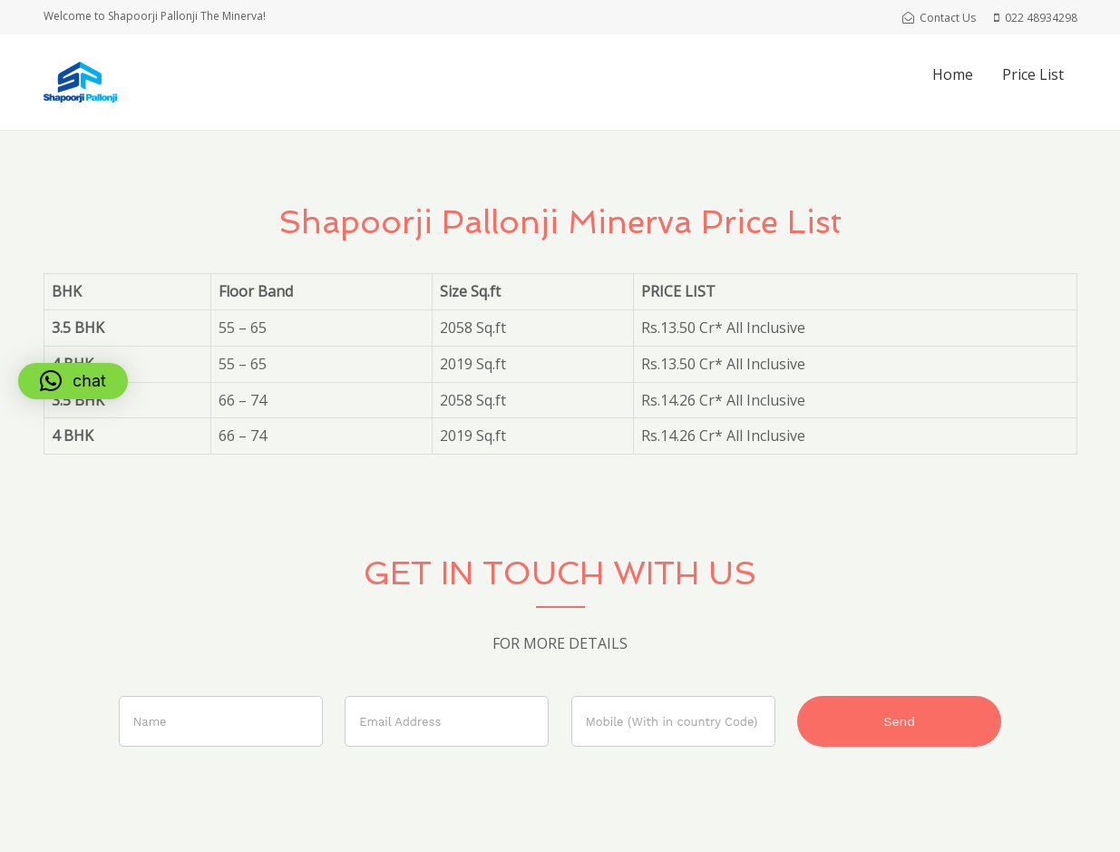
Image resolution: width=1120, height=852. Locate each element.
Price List (1033, 74)
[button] (73, 381)
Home (952, 74)
